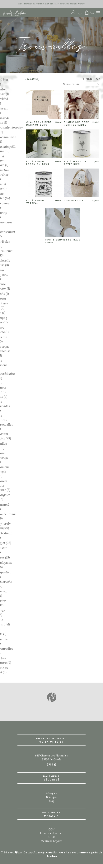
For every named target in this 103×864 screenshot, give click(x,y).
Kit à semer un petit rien (75, 162)
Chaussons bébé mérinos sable (76, 123)
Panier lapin (74, 200)
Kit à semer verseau (35, 202)
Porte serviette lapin (58, 241)
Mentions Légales (51, 841)
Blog (51, 801)
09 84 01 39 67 (51, 741)
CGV (51, 829)
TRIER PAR (91, 79)
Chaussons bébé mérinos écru (39, 123)
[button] (51, 697)
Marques (51, 793)
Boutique (51, 797)
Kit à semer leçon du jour (37, 162)
